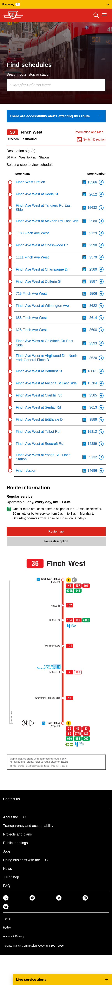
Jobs (6, 852)
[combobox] (56, 85)
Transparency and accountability (28, 826)
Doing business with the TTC (25, 860)
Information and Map (89, 132)
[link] (56, 116)
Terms (6, 918)
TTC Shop (11, 877)
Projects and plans (17, 834)
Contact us (11, 799)
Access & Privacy (13, 936)
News (7, 869)
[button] (56, 4)
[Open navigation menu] (104, 15)
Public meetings (15, 843)
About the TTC (14, 817)
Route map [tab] (55, 531)
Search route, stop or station (28, 75)
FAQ (6, 886)
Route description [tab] (56, 541)
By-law (7, 927)
